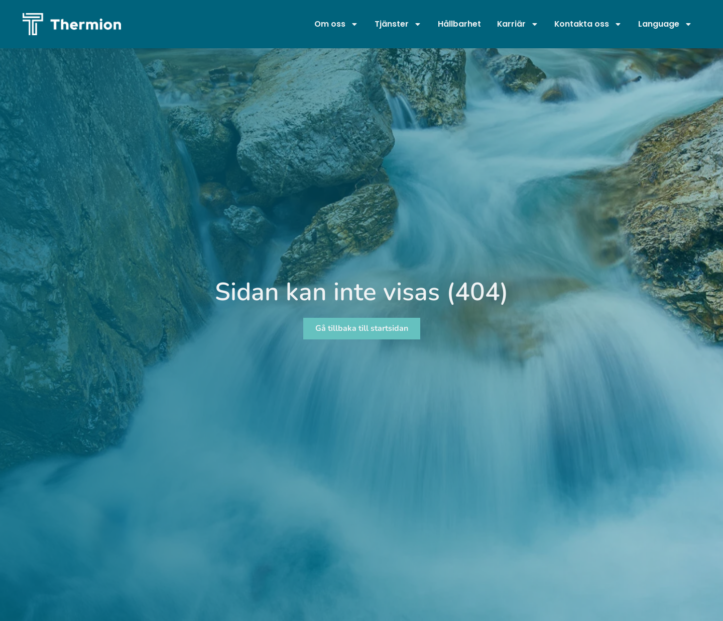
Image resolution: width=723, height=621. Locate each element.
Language (665, 24)
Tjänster (398, 24)
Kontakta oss (588, 24)
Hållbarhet (459, 24)
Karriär (518, 24)
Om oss (336, 24)
